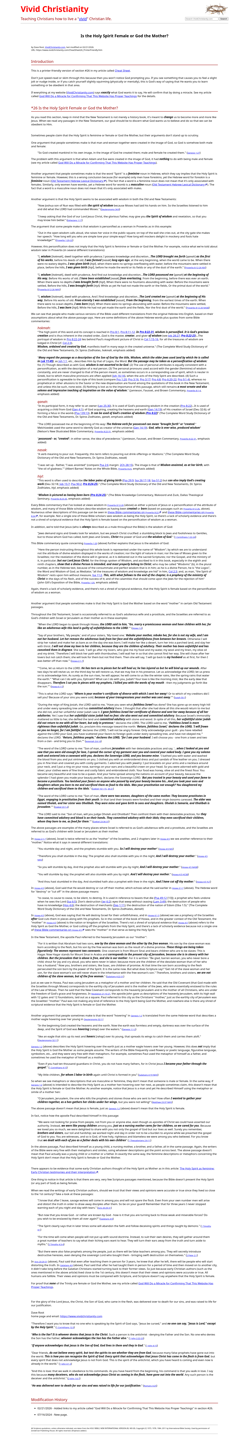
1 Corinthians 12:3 (65, 1327)
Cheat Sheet (122, 70)
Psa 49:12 (161, 898)
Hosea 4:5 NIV (166, 848)
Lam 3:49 (159, 901)
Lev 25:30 (104, 406)
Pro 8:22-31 (147, 332)
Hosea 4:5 (165, 838)
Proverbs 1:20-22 (64, 240)
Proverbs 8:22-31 (103, 431)
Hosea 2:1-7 (77, 661)
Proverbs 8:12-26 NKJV (49, 289)
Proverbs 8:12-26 (115, 505)
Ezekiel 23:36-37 (101, 821)
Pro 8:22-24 (74, 339)
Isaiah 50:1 (180, 697)
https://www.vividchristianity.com (81, 1316)
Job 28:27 (174, 335)
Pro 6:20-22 (169, 379)
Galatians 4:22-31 (115, 976)
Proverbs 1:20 (90, 543)
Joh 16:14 (118, 376)
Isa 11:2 (97, 575)
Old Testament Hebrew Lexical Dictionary (78, 181)
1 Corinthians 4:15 (58, 1067)
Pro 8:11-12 (128, 332)
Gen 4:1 (77, 409)
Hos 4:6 (68, 905)
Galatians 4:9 (106, 1218)
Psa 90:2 (76, 484)
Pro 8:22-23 (188, 335)
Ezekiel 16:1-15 (99, 788)
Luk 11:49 (47, 361)
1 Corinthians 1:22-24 (185, 537)
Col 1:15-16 (151, 339)
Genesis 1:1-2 (129, 1029)
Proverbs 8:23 (124, 468)
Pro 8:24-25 (90, 484)
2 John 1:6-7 (74, 1378)
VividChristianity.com (55, 47)
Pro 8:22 (186, 406)
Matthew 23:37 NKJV (162, 1102)
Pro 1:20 (121, 379)
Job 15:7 (65, 484)
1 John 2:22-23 (136, 1338)
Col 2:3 (67, 343)
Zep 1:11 (119, 905)
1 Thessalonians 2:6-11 (139, 1140)
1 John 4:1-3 (65, 1363)
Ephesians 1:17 (74, 220)
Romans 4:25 (150, 1385)
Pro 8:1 (114, 332)
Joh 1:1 (62, 361)
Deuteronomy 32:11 (93, 1019)
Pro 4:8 (156, 379)
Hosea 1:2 (137, 628)
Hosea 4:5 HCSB (180, 874)
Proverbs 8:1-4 (194, 390)
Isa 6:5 (71, 901)
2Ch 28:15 (126, 465)
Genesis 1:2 (136, 1015)
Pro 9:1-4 (183, 379)
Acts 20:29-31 (104, 1207)
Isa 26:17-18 (142, 480)
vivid (83, 18)
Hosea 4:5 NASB (189, 867)
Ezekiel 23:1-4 (61, 807)
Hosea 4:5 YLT (203, 881)
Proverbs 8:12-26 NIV (195, 267)
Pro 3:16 (133, 379)
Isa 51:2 (157, 480)
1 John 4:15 (151, 1345)
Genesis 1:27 (194, 152)
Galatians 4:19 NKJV (148, 1074)
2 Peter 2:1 (192, 1255)
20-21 (110, 788)
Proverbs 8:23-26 (59, 498)
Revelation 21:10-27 (100, 993)
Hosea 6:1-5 (57, 686)
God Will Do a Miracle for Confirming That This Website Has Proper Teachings (88, 96)
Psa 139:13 (82, 413)
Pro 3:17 (145, 379)
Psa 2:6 (104, 465)
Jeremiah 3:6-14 (93, 741)
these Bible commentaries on (134, 512)
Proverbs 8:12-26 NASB (198, 307)
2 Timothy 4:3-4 (56, 1244)
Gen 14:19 (154, 409)
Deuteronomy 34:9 (110, 209)
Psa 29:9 (128, 480)
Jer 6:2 (106, 901)
